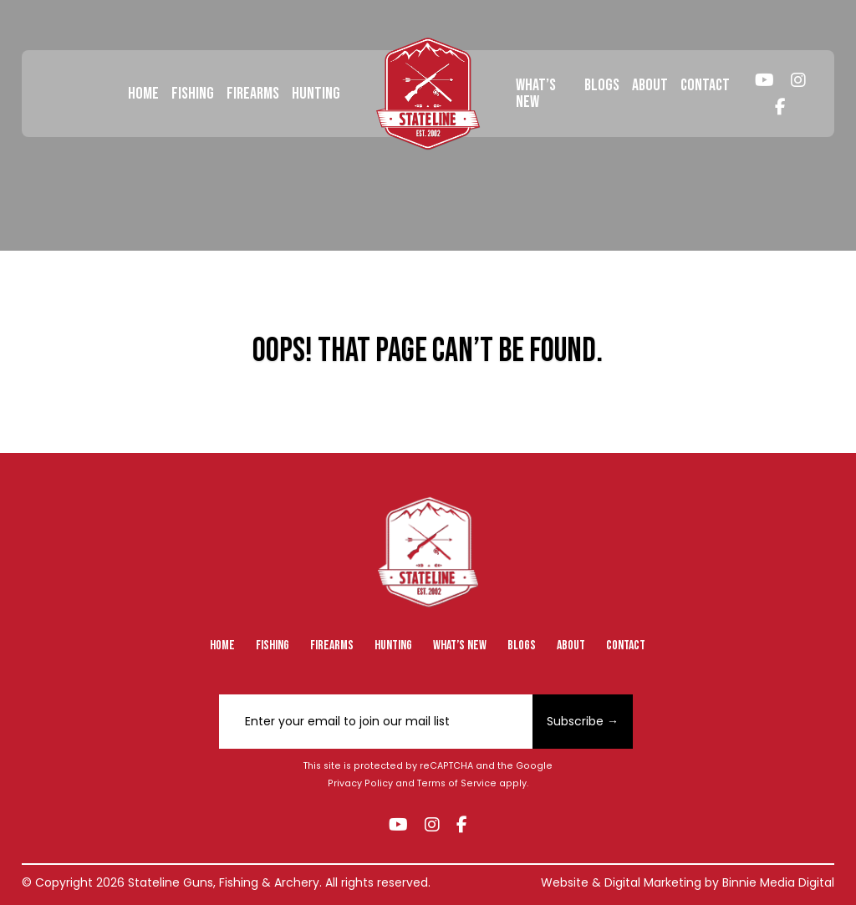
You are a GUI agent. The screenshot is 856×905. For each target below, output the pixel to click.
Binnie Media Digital (778, 882)
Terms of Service (457, 783)
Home (143, 94)
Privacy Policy (360, 783)
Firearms (253, 94)
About (650, 85)
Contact (705, 85)
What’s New (536, 93)
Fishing (192, 94)
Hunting (316, 94)
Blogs (601, 85)
